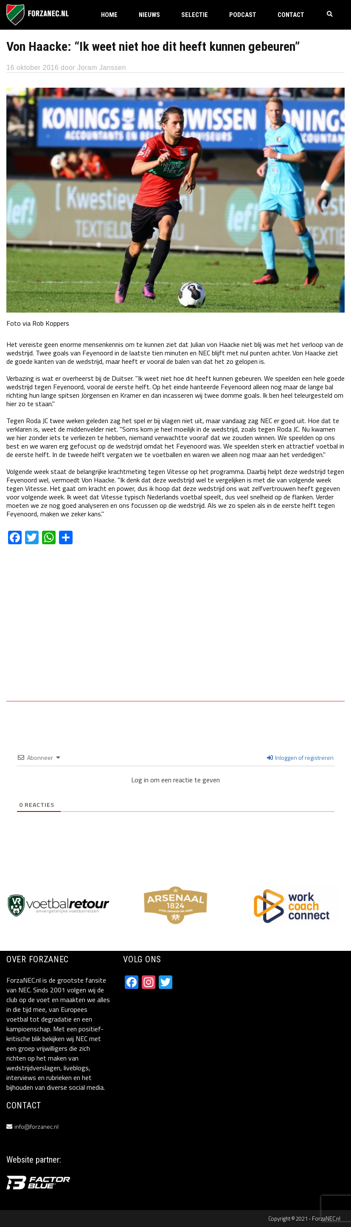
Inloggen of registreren (300, 757)
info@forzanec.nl (36, 1126)
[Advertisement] (175, 629)
